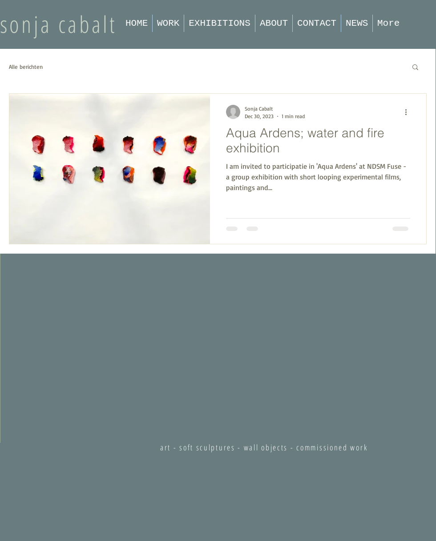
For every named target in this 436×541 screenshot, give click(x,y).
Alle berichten (26, 66)
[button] (415, 67)
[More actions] (409, 112)
